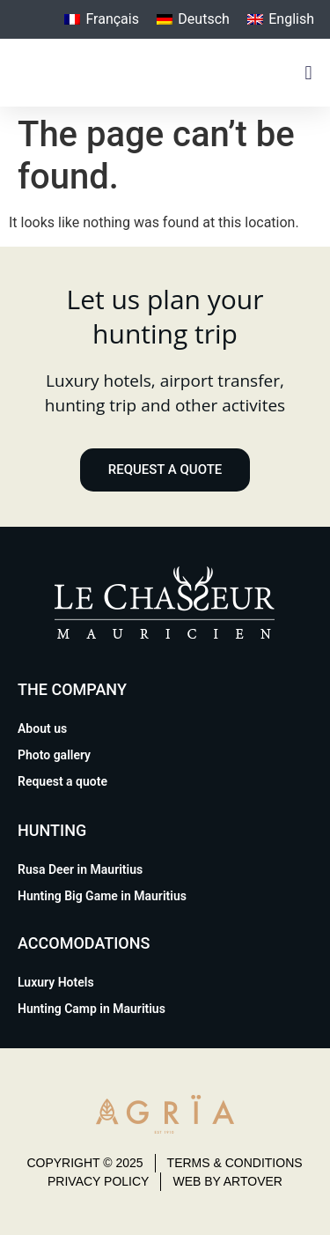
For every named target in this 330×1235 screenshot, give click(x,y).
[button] (308, 72)
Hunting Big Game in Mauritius (102, 896)
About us (42, 728)
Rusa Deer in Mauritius (80, 869)
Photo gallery (54, 755)
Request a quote (62, 781)
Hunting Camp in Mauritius (91, 1009)
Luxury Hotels (56, 982)
